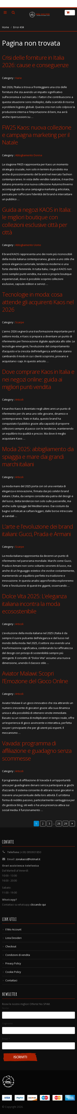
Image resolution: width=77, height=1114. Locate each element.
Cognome (7, 1023)
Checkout (10, 946)
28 (58, 823)
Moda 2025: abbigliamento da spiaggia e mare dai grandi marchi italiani (38, 456)
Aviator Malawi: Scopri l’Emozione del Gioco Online (35, 677)
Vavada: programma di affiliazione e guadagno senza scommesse (36, 750)
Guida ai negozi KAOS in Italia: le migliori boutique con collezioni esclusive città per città (36, 221)
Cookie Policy (13, 972)
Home (5, 27)
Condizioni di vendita (17, 955)
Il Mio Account (13, 929)
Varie (18, 78)
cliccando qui (38, 904)
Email (6, 1038)
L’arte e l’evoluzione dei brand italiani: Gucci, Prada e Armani (37, 530)
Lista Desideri (13, 938)
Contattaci (11, 980)
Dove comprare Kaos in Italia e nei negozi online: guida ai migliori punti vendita (38, 379)
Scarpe (19, 322)
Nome (5, 1008)
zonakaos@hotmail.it (28, 859)
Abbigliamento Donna (28, 155)
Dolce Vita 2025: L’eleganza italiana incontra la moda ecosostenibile (34, 603)
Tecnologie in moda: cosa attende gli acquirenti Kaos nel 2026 (38, 301)
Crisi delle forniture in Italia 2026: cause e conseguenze (35, 61)
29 (65, 823)
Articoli (19, 399)
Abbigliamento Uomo (28, 245)
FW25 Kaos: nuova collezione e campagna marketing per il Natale (36, 134)
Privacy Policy (13, 963)
